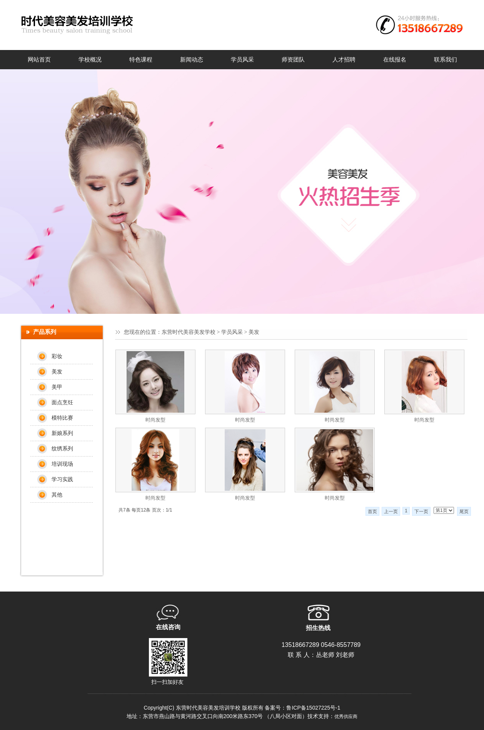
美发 (57, 371)
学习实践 (62, 479)
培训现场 (62, 464)
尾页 (464, 511)
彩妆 (57, 356)
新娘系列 (62, 433)
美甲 (57, 387)
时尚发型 (155, 420)
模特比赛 (62, 418)
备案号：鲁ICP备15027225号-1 (302, 708)
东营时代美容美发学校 (188, 332)
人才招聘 (343, 60)
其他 (57, 495)
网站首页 (39, 60)
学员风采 (242, 60)
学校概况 (90, 60)
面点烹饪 (62, 402)
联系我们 (445, 60)
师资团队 (293, 60)
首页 (372, 511)
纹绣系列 (62, 448)
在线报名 (394, 60)
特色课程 (140, 60)
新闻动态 (191, 60)
